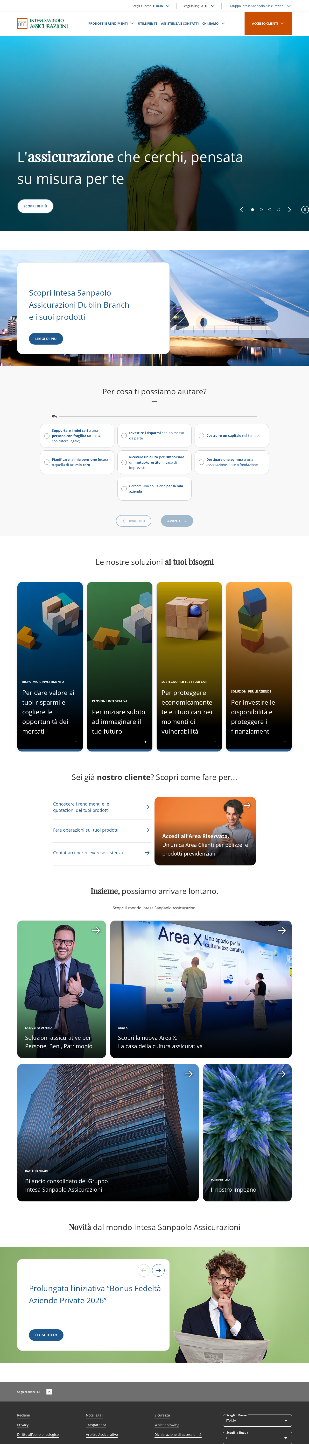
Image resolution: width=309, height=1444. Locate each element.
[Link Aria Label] (91, 807)
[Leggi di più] (46, 339)
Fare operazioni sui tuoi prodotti (86, 830)
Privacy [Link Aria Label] (22, 1425)
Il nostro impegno (233, 1189)
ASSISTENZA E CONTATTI (180, 23)
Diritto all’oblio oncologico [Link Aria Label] (38, 1434)
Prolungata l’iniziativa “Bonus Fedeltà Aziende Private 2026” (95, 1294)
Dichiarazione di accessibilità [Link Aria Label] (178, 1434)
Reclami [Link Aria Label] (23, 1415)
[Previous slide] (144, 1270)
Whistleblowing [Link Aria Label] (166, 1425)
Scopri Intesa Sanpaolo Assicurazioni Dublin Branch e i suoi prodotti (80, 304)
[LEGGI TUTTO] (46, 1335)
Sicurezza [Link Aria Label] (162, 1415)
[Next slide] (158, 1270)
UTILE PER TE (147, 23)
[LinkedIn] (49, 1392)
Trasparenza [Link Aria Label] (96, 1425)
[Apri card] (201, 989)
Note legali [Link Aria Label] (94, 1415)
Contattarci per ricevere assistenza (88, 853)
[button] (241, 209)
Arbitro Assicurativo (102, 1434)
